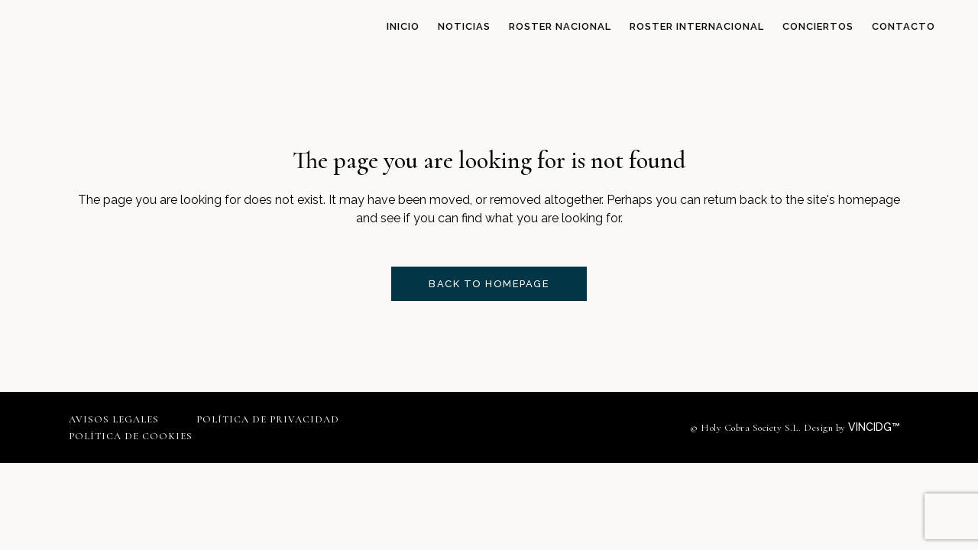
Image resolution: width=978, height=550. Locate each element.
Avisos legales (114, 419)
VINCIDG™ (878, 427)
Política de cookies (131, 436)
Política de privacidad (267, 419)
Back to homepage (489, 284)
